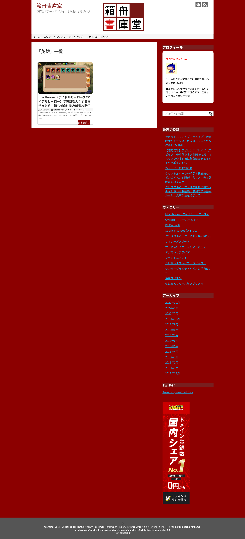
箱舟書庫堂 (49, 5)
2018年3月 (171, 357)
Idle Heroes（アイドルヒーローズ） (69, 109)
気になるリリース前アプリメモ (184, 283)
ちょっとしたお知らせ (178, 168)
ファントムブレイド (177, 258)
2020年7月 (171, 313)
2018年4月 (171, 351)
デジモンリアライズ (177, 252)
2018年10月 (172, 319)
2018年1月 (171, 368)
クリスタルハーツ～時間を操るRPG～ (188, 236)
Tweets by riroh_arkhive (177, 392)
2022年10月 (172, 302)
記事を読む (84, 122)
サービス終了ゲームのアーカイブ (185, 247)
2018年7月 (171, 335)
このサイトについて (54, 36)
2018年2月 (171, 362)
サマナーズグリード (177, 241)
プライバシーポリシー (98, 36)
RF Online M (172, 225)
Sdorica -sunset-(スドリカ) (182, 230)
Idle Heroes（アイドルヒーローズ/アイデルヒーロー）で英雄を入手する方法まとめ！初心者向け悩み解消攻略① (64, 101)
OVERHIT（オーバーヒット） (183, 220)
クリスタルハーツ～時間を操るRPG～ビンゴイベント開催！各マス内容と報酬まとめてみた (188, 177)
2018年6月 (171, 341)
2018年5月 (171, 346)
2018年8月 (171, 330)
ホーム (36, 36)
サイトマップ (76, 36)
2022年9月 (171, 308)
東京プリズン (173, 278)
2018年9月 (171, 324)
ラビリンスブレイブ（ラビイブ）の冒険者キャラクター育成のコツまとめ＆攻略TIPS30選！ (188, 141)
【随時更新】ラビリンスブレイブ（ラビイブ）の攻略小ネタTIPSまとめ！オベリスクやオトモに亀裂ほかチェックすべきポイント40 (188, 156)
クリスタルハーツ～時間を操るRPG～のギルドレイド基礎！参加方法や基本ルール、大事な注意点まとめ (188, 191)
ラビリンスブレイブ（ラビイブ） (185, 263)
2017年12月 (172, 373)
